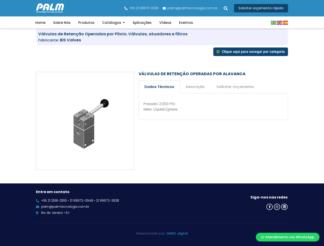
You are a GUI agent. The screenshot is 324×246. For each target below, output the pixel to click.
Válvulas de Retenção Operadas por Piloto (82, 34)
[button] (226, 8)
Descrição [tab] (195, 86)
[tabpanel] (213, 106)
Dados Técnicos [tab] (159, 86)
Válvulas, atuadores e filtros (157, 34)
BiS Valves (70, 40)
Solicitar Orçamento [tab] (235, 86)
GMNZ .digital (177, 233)
